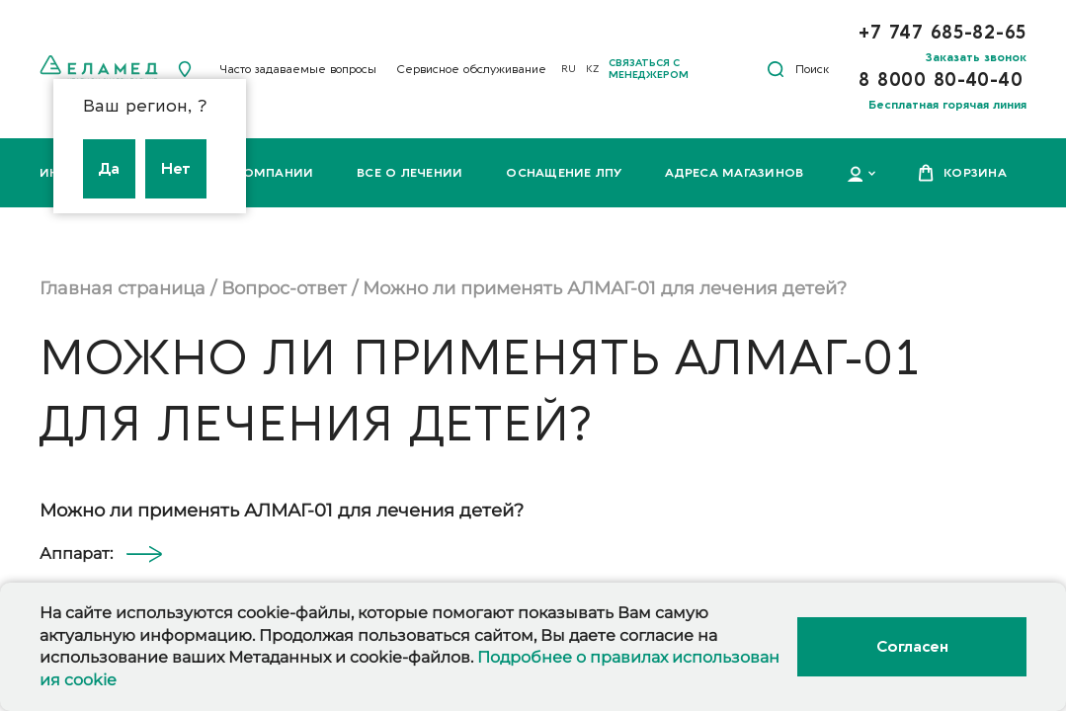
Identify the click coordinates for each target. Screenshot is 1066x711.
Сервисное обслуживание (471, 69)
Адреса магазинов (734, 173)
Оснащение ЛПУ (563, 173)
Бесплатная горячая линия (947, 105)
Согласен (911, 647)
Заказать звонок (976, 57)
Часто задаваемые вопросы (297, 69)
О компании (266, 173)
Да (109, 169)
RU (568, 69)
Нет (176, 169)
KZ (592, 69)
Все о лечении (409, 173)
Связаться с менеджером (649, 69)
